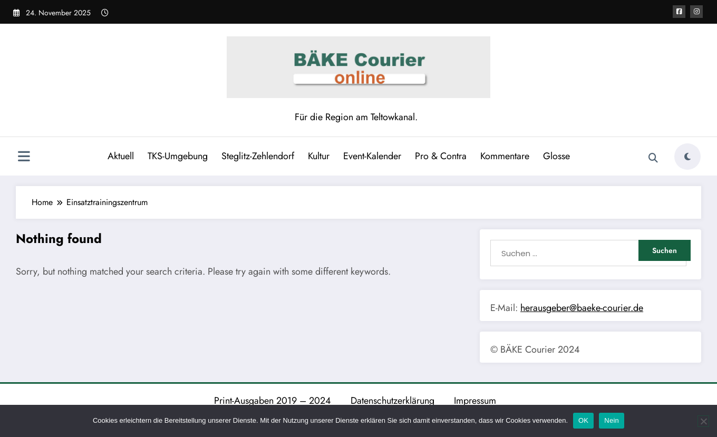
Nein (611, 420)
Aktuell (121, 156)
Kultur (319, 156)
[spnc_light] (687, 156)
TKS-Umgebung (178, 156)
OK (583, 420)
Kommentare (504, 156)
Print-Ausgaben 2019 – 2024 (272, 400)
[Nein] (703, 421)
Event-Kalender (372, 156)
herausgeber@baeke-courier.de (581, 308)
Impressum (475, 400)
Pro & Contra (441, 156)
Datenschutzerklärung (392, 400)
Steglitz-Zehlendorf (257, 156)
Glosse (556, 156)
